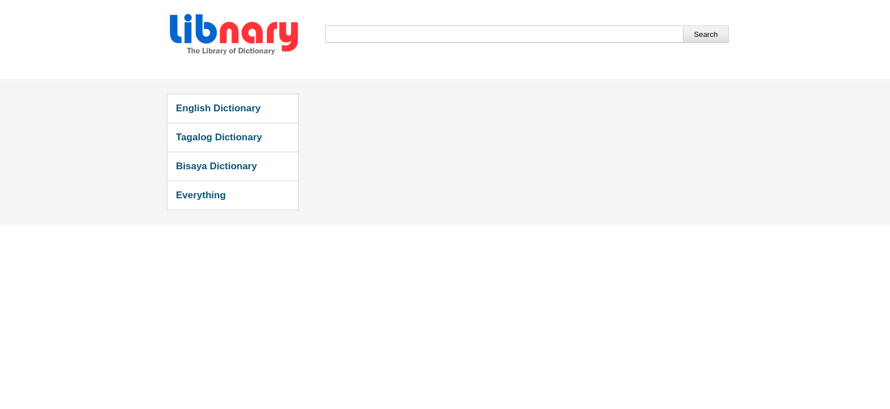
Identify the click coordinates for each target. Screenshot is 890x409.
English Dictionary (218, 108)
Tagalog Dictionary (219, 137)
